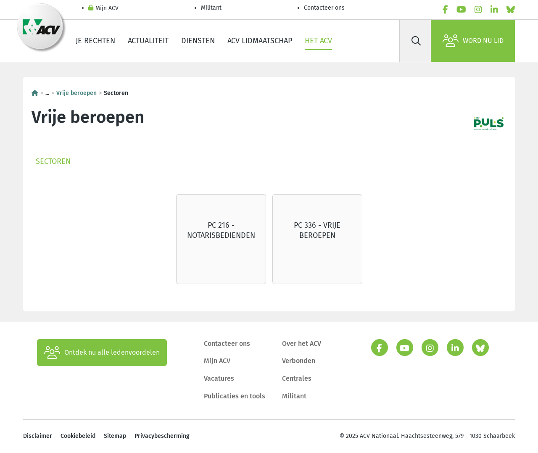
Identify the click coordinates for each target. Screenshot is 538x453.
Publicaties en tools (234, 396)
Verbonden (298, 361)
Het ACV (318, 40)
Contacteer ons (324, 7)
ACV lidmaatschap (259, 40)
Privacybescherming (162, 436)
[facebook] (445, 9)
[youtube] (461, 9)
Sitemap (115, 436)
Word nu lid (473, 40)
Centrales (296, 378)
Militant (211, 7)
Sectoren (53, 161)
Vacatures (219, 378)
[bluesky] (510, 9)
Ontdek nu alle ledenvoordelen (102, 352)
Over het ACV (301, 344)
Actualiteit (148, 40)
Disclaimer (37, 436)
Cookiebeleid (78, 436)
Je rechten (95, 40)
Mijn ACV (103, 9)
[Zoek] (416, 41)
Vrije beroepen (76, 93)
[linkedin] (494, 9)
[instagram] (478, 9)
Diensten (198, 40)
